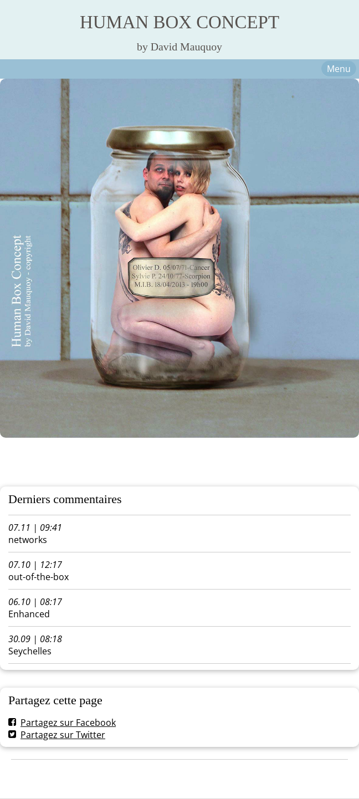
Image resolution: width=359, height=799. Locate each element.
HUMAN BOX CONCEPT (179, 22)
